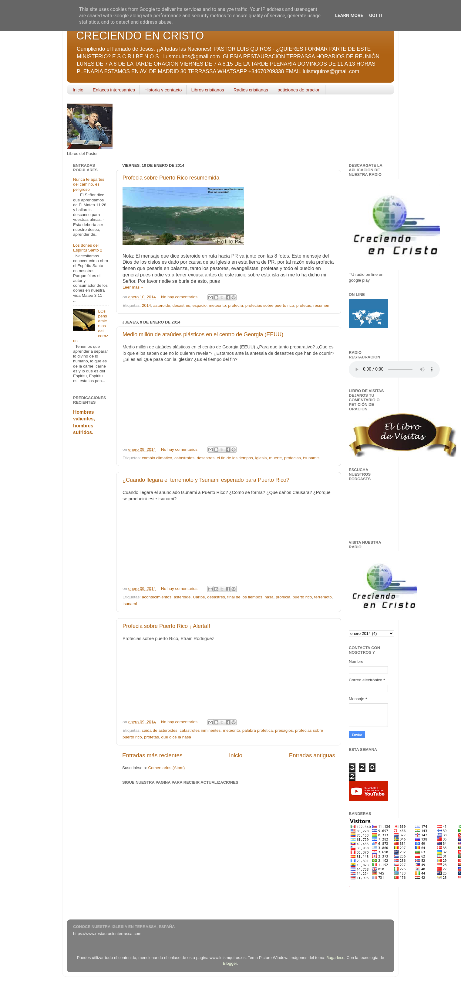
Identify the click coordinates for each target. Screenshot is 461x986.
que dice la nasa (176, 737)
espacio (199, 305)
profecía (235, 305)
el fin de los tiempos (235, 458)
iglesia (261, 458)
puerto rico (302, 597)
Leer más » (133, 287)
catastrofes (184, 458)
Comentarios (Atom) (166, 767)
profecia (283, 597)
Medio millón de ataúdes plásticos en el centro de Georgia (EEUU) (203, 334)
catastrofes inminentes (200, 730)
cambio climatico (157, 458)
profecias (292, 458)
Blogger (230, 963)
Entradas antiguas (312, 755)
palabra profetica (257, 730)
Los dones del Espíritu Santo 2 (87, 247)
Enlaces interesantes (114, 89)
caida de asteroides (159, 730)
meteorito (217, 305)
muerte (275, 458)
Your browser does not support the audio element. (394, 369)
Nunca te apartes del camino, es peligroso (88, 184)
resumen (321, 305)
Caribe (199, 597)
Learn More (349, 15)
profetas (303, 305)
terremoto (323, 597)
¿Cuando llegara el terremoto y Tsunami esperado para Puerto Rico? (206, 480)
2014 (146, 305)
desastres (181, 305)
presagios (284, 730)
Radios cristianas (251, 89)
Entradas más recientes (152, 755)
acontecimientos (157, 597)
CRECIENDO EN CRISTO (140, 35)
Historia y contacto (163, 89)
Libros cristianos (207, 89)
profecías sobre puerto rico (269, 305)
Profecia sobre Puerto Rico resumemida (171, 178)
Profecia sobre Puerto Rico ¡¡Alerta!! (166, 626)
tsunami (130, 603)
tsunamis (311, 458)
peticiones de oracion (299, 89)
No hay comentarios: (180, 297)
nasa (268, 597)
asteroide (161, 305)
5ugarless (336, 957)
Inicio (78, 89)
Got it (376, 15)
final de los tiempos (244, 597)
